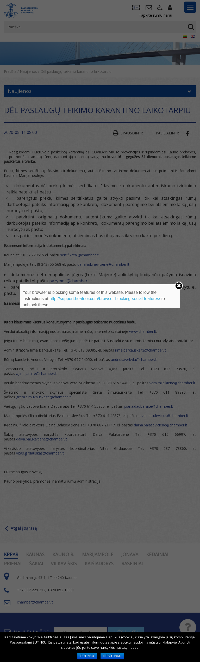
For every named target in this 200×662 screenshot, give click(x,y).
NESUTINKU (112, 656)
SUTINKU (87, 656)
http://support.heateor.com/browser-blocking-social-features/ (104, 298)
